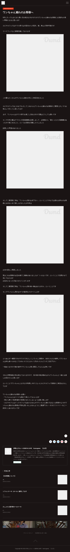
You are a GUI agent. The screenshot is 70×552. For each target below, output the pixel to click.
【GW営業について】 (9, 476)
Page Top (35, 541)
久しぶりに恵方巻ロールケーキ (12, 507)
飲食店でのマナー (56, 405)
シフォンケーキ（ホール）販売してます (15, 491)
